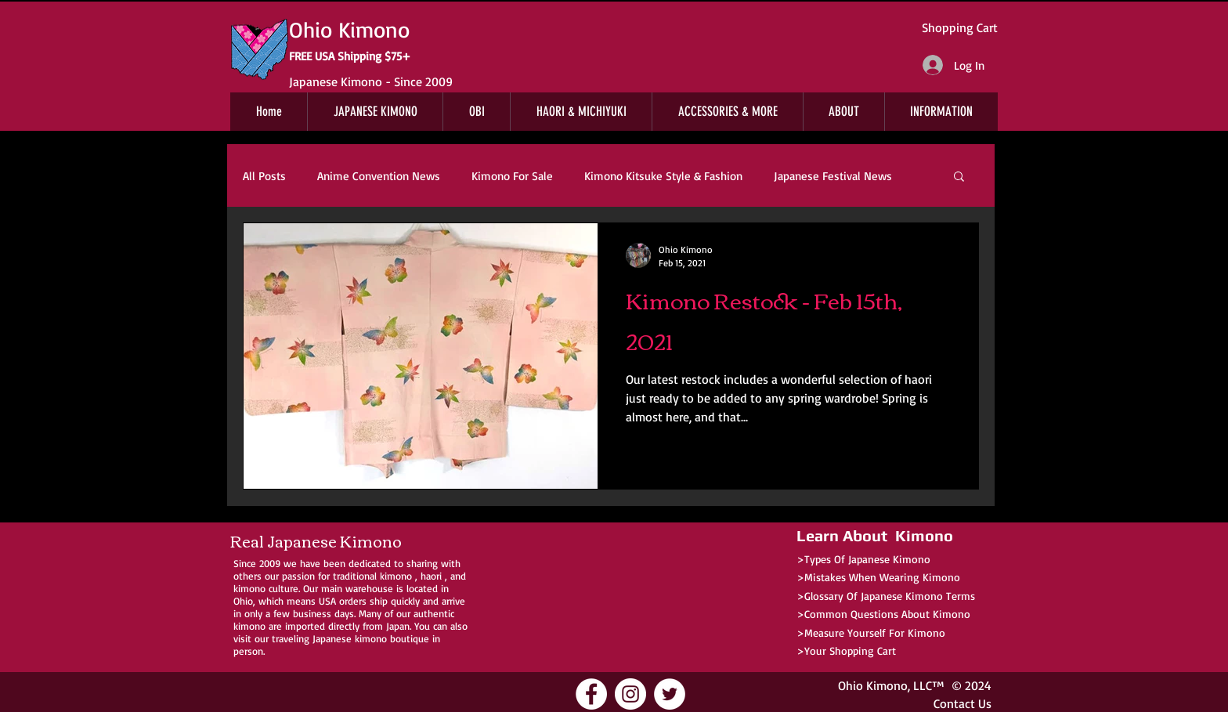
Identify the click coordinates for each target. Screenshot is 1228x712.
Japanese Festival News (833, 175)
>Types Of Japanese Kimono (863, 559)
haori (431, 575)
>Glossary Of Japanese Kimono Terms (885, 595)
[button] (959, 177)
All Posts (264, 175)
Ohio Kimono (873, 685)
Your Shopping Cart (850, 650)
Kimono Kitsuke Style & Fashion (663, 175)
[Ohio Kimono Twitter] (669, 694)
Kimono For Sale (512, 175)
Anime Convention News (378, 175)
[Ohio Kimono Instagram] (630, 694)
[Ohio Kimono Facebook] (591, 694)
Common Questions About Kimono (887, 613)
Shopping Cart (960, 27)
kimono (396, 575)
